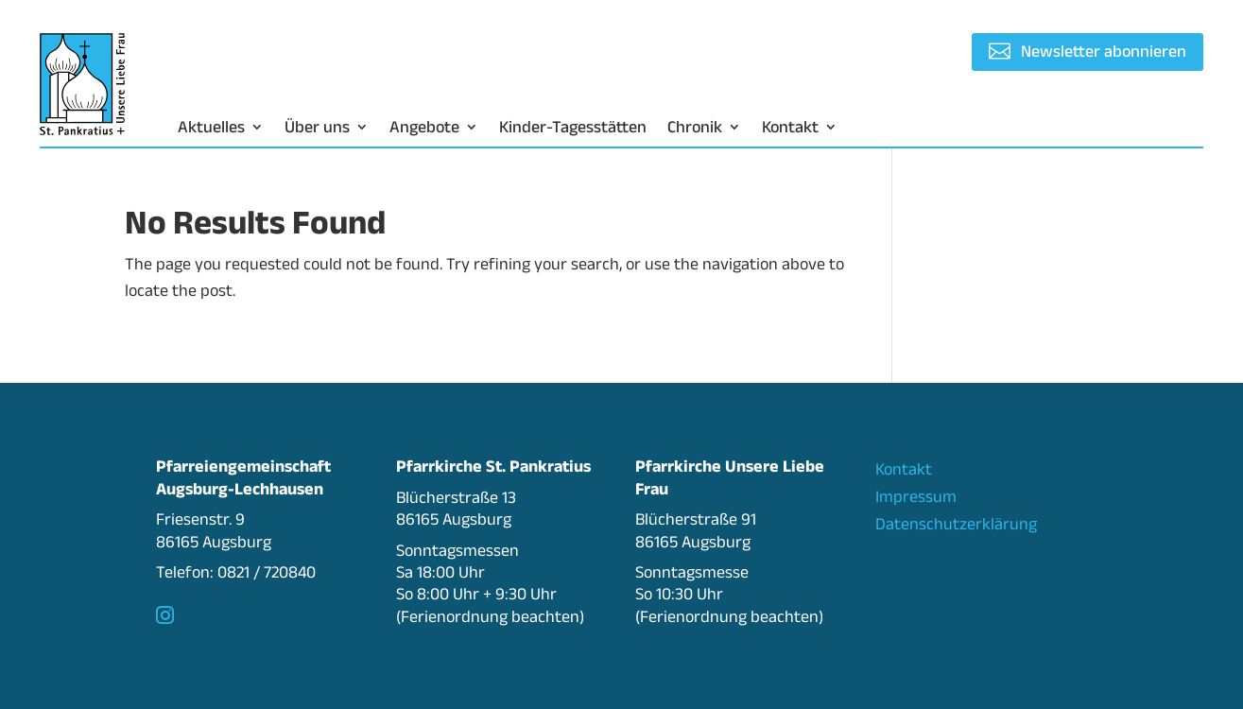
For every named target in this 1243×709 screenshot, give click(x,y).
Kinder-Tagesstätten (573, 128)
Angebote (424, 128)
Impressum (916, 496)
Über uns (317, 128)
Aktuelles (211, 128)
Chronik (694, 128)
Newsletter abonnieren (1103, 51)
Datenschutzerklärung (956, 523)
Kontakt (790, 128)
